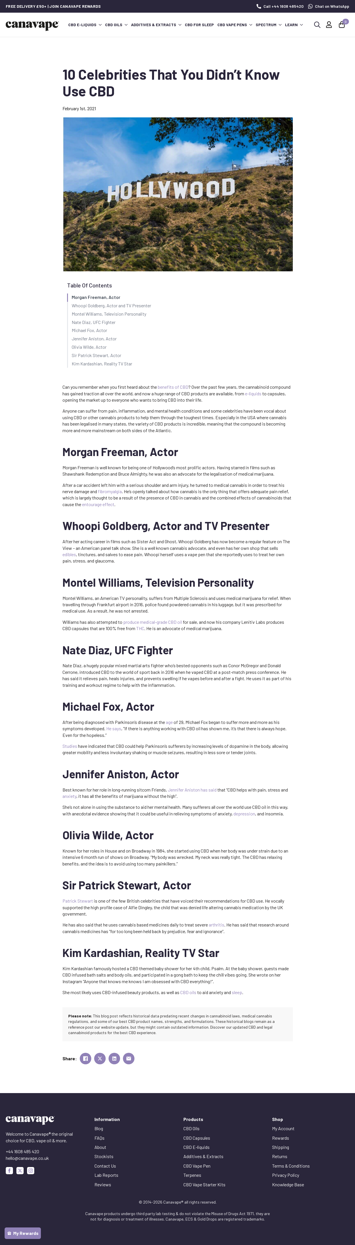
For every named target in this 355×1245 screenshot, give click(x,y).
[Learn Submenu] (301, 25)
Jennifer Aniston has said (192, 789)
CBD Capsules (196, 1138)
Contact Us (105, 1165)
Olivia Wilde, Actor (89, 347)
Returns (279, 1156)
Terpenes (192, 1175)
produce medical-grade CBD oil (152, 622)
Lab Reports (106, 1175)
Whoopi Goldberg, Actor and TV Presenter (111, 305)
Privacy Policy (285, 1175)
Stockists (103, 1156)
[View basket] (342, 24)
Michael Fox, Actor (89, 330)
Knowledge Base (288, 1184)
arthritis (216, 924)
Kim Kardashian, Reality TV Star (102, 363)
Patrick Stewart (77, 900)
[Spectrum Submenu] (279, 25)
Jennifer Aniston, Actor (94, 338)
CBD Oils (113, 24)
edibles (69, 554)
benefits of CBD (173, 387)
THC (140, 628)
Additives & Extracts (153, 24)
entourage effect (98, 504)
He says (113, 728)
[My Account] (329, 24)
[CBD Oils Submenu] (125, 25)
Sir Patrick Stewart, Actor (96, 355)
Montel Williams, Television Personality (109, 314)
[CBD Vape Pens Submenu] (250, 25)
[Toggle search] (317, 24)
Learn (291, 24)
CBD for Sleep (199, 24)
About (100, 1147)
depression (244, 813)
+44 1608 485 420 (22, 1151)
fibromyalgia (110, 491)
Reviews (102, 1184)
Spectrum (266, 24)
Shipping (280, 1147)
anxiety (69, 796)
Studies (69, 746)
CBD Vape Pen (196, 1165)
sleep (237, 992)
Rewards (280, 1138)
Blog (98, 1128)
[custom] (20, 1170)
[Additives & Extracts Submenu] (179, 25)
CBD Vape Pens (232, 24)
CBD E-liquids (82, 24)
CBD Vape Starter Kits (204, 1184)
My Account (283, 1128)
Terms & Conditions (291, 1165)
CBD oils (188, 992)
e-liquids (253, 393)
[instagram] (30, 1170)
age (169, 722)
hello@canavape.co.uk (27, 1158)
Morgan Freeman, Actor (96, 297)
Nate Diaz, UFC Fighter (93, 322)
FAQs (99, 1138)
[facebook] (9, 1170)
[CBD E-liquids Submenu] (99, 25)
